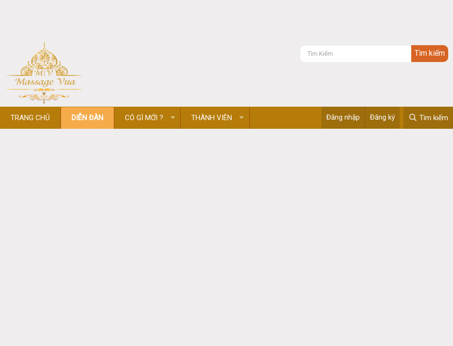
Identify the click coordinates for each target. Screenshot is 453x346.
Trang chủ (30, 117)
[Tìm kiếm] (355, 53)
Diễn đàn (87, 117)
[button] (173, 118)
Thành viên (211, 117)
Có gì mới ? (144, 117)
